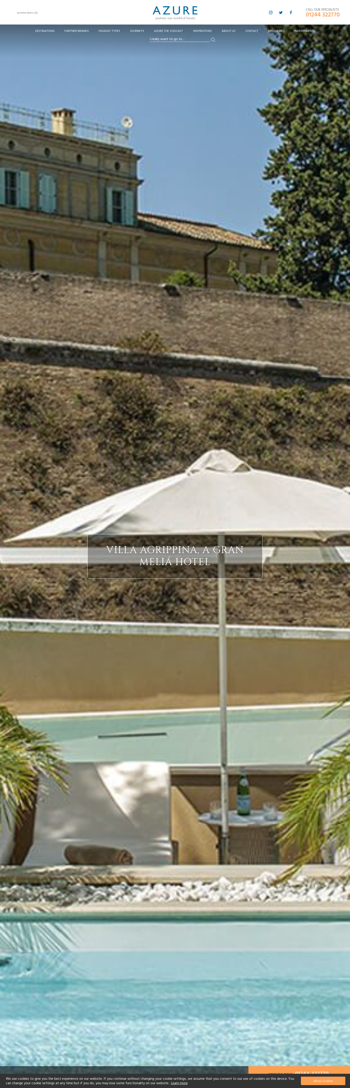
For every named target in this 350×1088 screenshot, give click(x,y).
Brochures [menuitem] (276, 31)
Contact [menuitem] (251, 31)
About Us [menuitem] (228, 31)
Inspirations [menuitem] (202, 31)
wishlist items (27, 13)
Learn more (179, 1083)
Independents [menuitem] (304, 31)
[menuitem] (45, 31)
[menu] (175, 32)
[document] (176, 1080)
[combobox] (180, 39)
